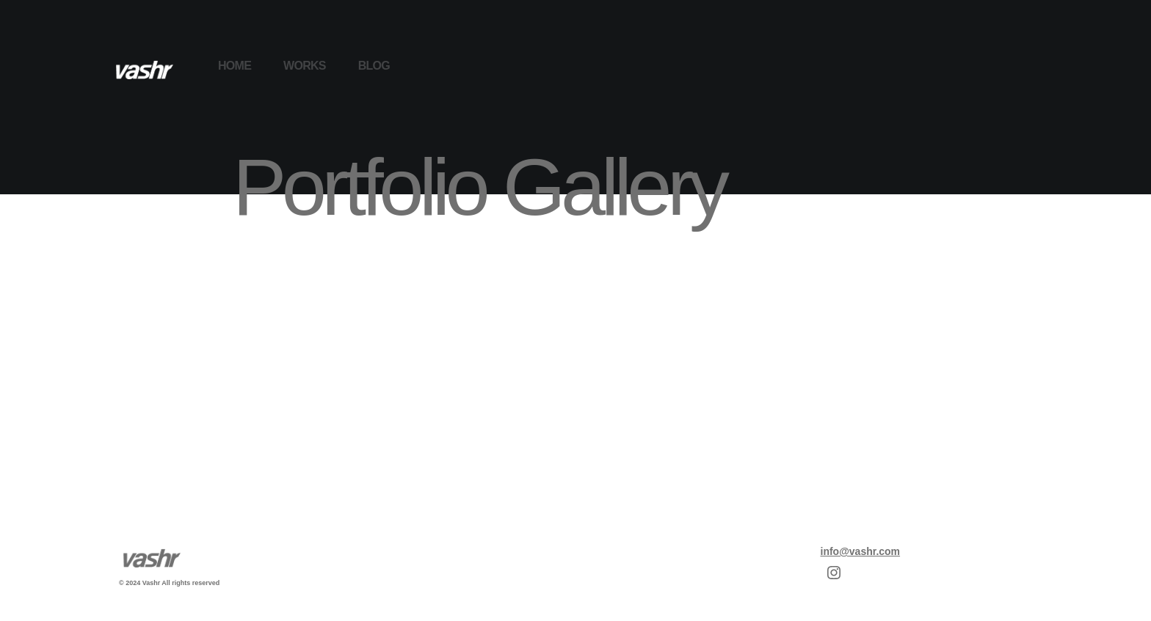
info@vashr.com (861, 551)
